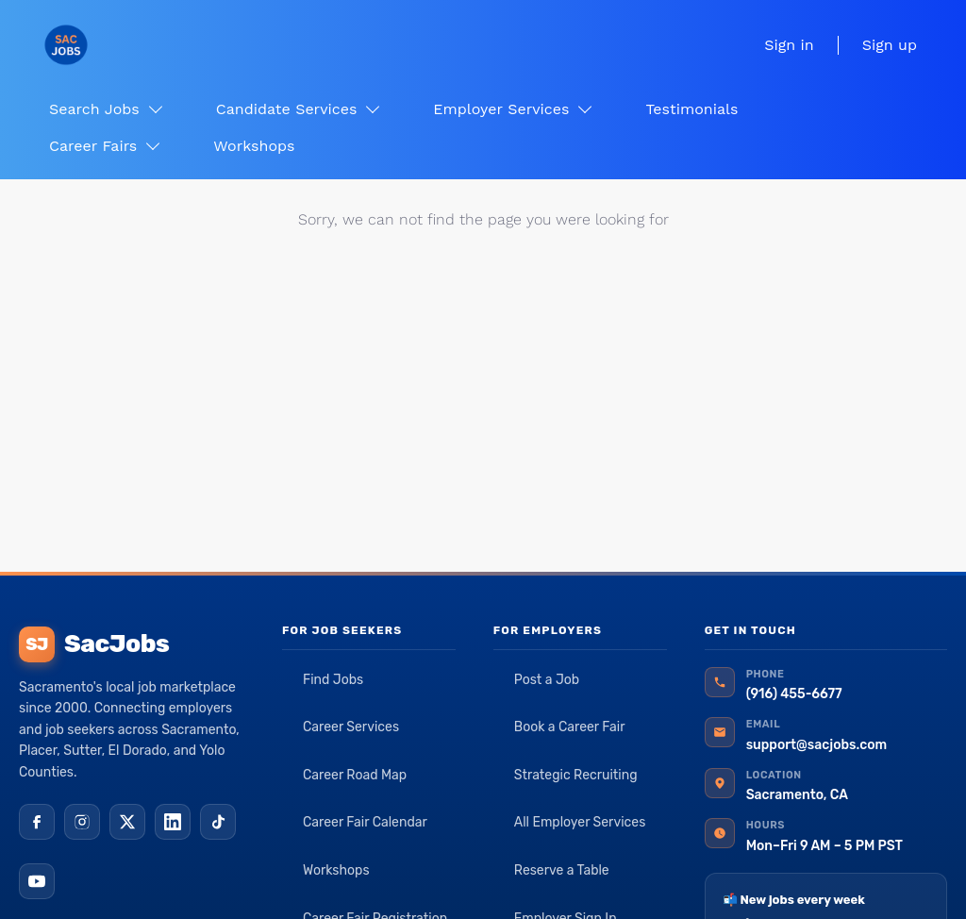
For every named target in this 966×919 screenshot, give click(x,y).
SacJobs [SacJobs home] (94, 644)
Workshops (336, 870)
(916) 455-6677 (794, 694)
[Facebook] (37, 822)
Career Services (351, 727)
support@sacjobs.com (816, 745)
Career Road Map (355, 775)
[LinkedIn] (173, 822)
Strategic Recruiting (576, 775)
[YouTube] (37, 881)
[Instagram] (82, 822)
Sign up (889, 45)
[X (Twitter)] (127, 822)
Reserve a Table (561, 870)
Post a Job (546, 680)
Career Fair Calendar (365, 822)
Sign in (788, 45)
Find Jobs (333, 680)
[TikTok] (218, 822)
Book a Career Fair (569, 727)
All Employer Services (580, 822)
